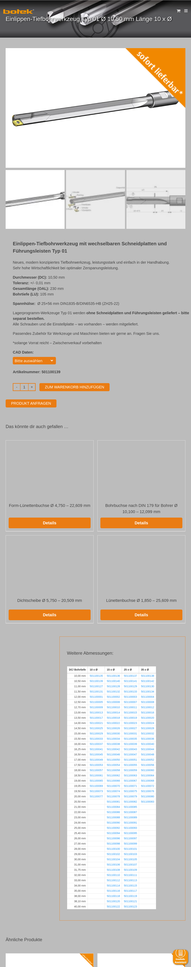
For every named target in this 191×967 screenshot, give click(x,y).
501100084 (113, 806)
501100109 (130, 869)
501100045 (96, 753)
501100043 (130, 748)
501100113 (130, 879)
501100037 (96, 743)
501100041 (96, 748)
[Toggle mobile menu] (186, 11)
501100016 (147, 711)
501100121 (130, 900)
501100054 (113, 764)
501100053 (96, 764)
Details (49, 522)
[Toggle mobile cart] (178, 11)
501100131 (96, 690)
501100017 (96, 717)
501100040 (147, 743)
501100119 (130, 895)
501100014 (113, 711)
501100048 (147, 753)
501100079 (130, 795)
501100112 (113, 879)
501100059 (130, 769)
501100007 (130, 701)
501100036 (147, 737)
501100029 (96, 732)
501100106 (113, 863)
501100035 (130, 737)
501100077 (96, 795)
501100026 (113, 727)
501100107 (130, 863)
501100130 (147, 685)
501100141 (130, 680)
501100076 (147, 790)
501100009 (96, 706)
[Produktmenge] (24, 386)
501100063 (130, 774)
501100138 (147, 675)
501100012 (147, 706)
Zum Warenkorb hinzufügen (74, 386)
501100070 (113, 785)
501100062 (113, 774)
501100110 (113, 874)
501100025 (96, 727)
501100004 (147, 696)
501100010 (113, 706)
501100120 (113, 900)
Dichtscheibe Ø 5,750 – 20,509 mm (49, 599)
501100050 (113, 758)
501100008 (147, 701)
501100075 (130, 790)
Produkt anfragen (31, 403)
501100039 (130, 743)
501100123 (130, 905)
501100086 (113, 811)
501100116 (113, 890)
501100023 (130, 722)
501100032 (147, 732)
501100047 (130, 753)
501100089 (130, 816)
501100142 (147, 680)
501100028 (147, 727)
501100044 (147, 748)
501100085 (130, 806)
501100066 (113, 779)
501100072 (147, 785)
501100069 (96, 785)
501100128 (113, 685)
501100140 (113, 680)
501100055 (130, 764)
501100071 (130, 785)
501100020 (147, 717)
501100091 (130, 821)
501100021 (96, 722)
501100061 (96, 774)
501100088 (113, 816)
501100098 (113, 842)
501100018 (113, 717)
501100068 (147, 779)
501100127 (96, 685)
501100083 (147, 800)
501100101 (130, 848)
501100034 (113, 737)
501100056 (147, 764)
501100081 (113, 800)
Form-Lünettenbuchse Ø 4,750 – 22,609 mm (49, 504)
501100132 (113, 690)
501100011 (130, 706)
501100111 (130, 874)
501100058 (113, 769)
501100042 (113, 748)
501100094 (113, 832)
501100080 (147, 795)
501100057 (96, 769)
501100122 (113, 905)
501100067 (130, 779)
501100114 (113, 884)
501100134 (147, 690)
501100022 (113, 722)
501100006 (113, 701)
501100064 (147, 774)
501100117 (130, 890)
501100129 (130, 685)
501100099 (130, 842)
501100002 (113, 696)
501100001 (96, 696)
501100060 (147, 769)
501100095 (130, 832)
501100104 (113, 858)
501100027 (130, 727)
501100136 (113, 675)
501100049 (96, 758)
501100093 (130, 827)
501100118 (113, 895)
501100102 (113, 853)
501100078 (113, 795)
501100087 (130, 811)
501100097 (130, 837)
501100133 (130, 690)
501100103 (130, 853)
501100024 (147, 722)
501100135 (96, 675)
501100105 (130, 858)
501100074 (113, 790)
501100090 (113, 821)
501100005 (96, 701)
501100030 (113, 732)
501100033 (96, 737)
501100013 (96, 711)
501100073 (96, 790)
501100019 (130, 717)
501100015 (130, 711)
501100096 (113, 837)
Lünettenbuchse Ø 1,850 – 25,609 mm (141, 599)
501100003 (130, 696)
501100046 (113, 753)
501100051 (130, 758)
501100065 (96, 779)
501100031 (130, 732)
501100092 (113, 827)
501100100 (113, 848)
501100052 (147, 758)
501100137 (130, 675)
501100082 (130, 800)
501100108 (113, 869)
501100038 (113, 743)
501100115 (130, 884)
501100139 (96, 680)
